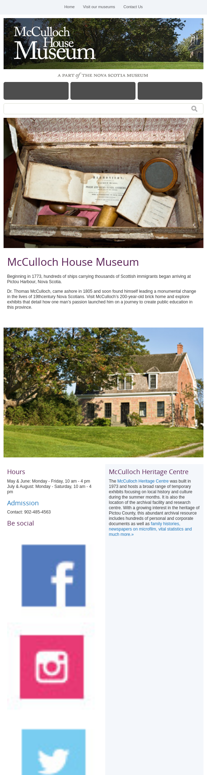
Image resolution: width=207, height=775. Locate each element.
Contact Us (133, 7)
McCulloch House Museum (57, 43)
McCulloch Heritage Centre (143, 481)
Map (170, 91)
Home (69, 7)
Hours (103, 91)
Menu (36, 91)
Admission (24, 503)
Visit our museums (99, 7)
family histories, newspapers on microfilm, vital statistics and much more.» (150, 529)
